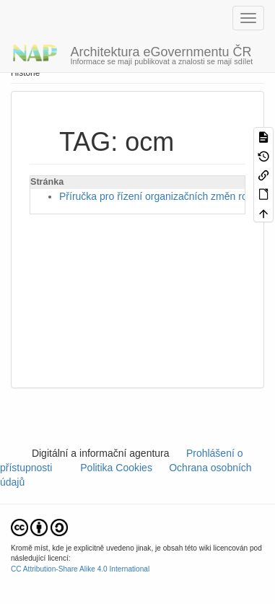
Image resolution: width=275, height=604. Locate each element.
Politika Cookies (118, 467)
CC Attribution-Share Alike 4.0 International (80, 569)
